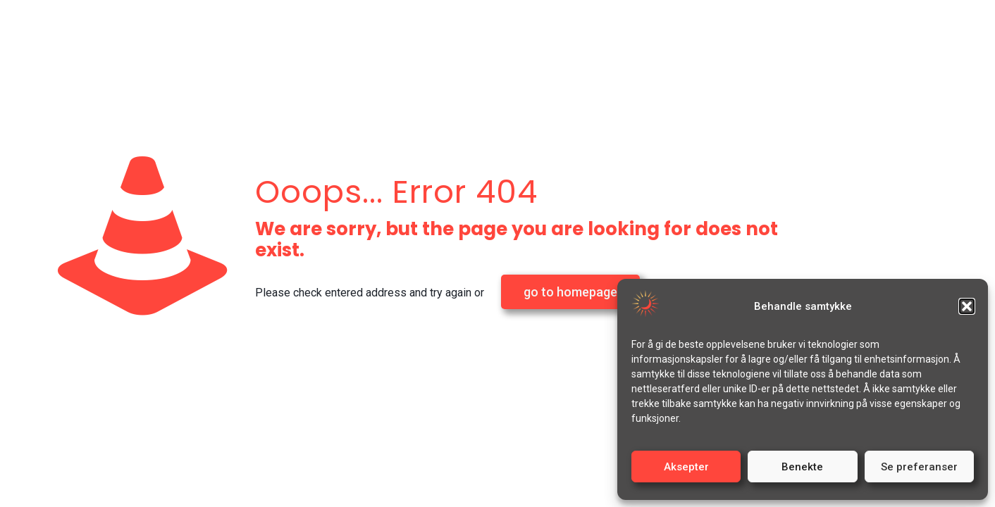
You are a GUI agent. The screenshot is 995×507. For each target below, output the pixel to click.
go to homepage (570, 291)
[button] (967, 306)
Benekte (802, 467)
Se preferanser (919, 467)
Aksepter (686, 467)
